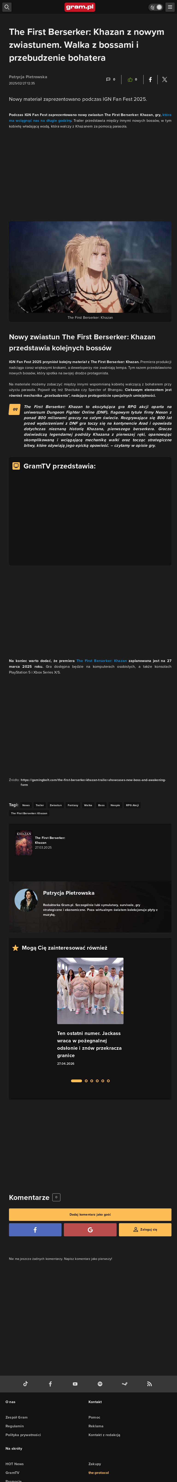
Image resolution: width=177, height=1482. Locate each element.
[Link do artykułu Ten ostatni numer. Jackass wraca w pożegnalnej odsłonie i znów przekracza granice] (90, 1016)
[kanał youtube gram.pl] (76, 1384)
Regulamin (15, 1426)
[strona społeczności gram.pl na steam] (125, 1384)
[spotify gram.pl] (101, 1384)
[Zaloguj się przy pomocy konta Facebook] (35, 1229)
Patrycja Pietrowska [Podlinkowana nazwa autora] (68, 893)
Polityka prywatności (23, 1434)
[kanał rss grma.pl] (150, 1384)
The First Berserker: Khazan (102, 660)
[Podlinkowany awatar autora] (26, 900)
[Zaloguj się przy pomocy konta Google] (90, 1229)
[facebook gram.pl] (51, 1384)
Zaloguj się (148, 1229)
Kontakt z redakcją (104, 1434)
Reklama (95, 1426)
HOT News (15, 1464)
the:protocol (98, 1472)
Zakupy (94, 1464)
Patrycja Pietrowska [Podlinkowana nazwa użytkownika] (28, 77)
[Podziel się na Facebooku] (150, 79)
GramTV (12, 1472)
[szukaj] (7, 7)
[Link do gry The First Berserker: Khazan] (42, 843)
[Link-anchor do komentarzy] (110, 79)
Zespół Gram (17, 1417)
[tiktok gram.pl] (26, 1384)
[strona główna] (80, 7)
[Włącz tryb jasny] (155, 7)
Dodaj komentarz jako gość (90, 1214)
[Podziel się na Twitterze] (164, 79)
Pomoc (94, 1417)
